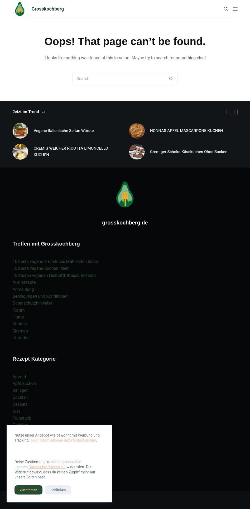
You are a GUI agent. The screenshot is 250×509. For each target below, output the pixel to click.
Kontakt (19, 323)
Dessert (19, 404)
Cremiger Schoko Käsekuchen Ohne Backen (188, 151)
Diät (16, 411)
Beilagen (20, 390)
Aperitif (19, 376)
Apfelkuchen (24, 383)
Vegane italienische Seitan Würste (63, 130)
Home (18, 317)
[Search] (226, 9)
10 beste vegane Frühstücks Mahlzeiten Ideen (55, 261)
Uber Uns (21, 337)
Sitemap (20, 331)
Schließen (58, 490)
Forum (18, 310)
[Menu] (235, 9)
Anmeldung (23, 289)
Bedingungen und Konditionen (40, 296)
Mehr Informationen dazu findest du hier (63, 440)
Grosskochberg (47, 9)
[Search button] (171, 78)
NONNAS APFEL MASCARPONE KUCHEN (186, 130)
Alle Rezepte (24, 282)
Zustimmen (28, 490)
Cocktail (20, 397)
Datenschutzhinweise (32, 303)
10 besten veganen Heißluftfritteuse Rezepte (54, 275)
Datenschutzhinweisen (47, 467)
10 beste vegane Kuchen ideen (40, 268)
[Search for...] (118, 78)
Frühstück (21, 418)
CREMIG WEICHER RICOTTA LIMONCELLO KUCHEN (70, 151)
